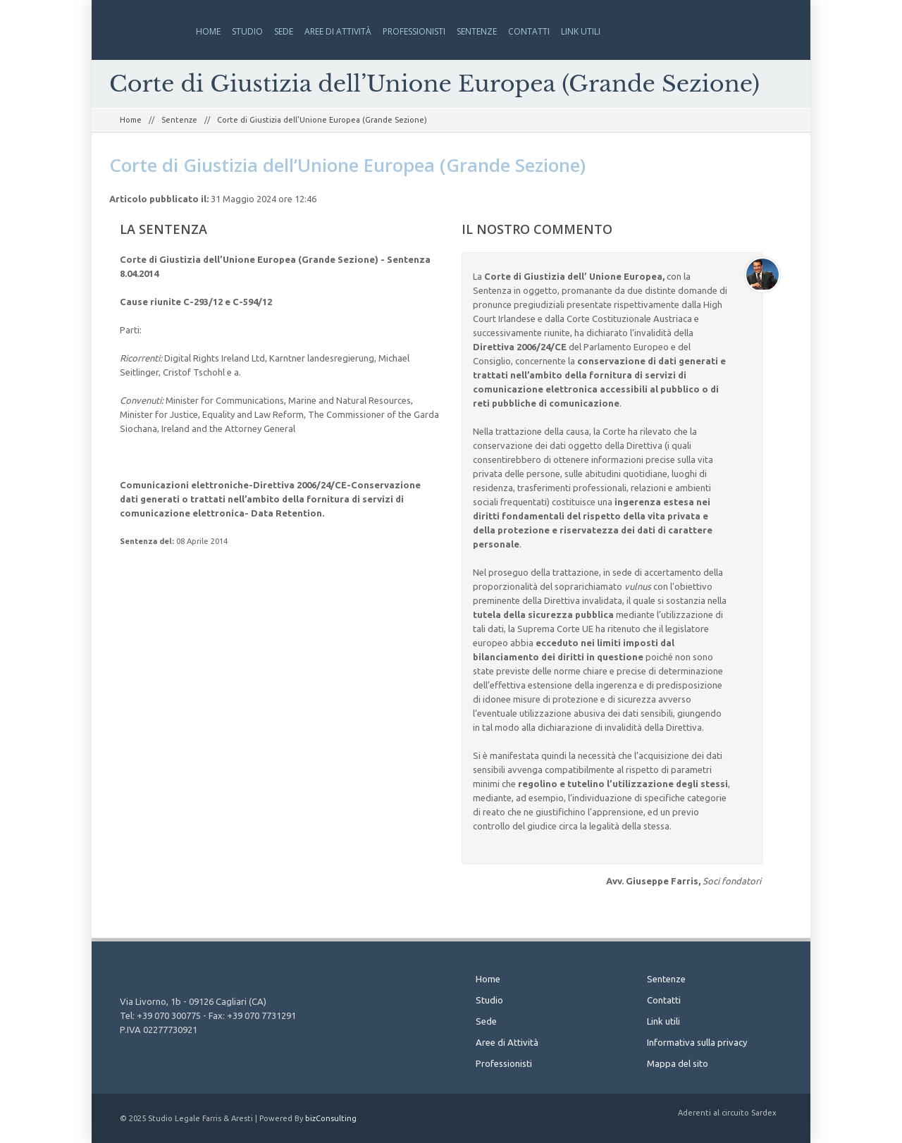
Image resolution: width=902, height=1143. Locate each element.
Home (208, 31)
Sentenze (477, 31)
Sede (283, 31)
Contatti (529, 31)
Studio (247, 31)
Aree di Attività (337, 31)
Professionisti (414, 31)
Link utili (580, 31)
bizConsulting (331, 1118)
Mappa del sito (677, 1063)
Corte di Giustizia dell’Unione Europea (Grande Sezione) (347, 165)
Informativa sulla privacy (697, 1042)
